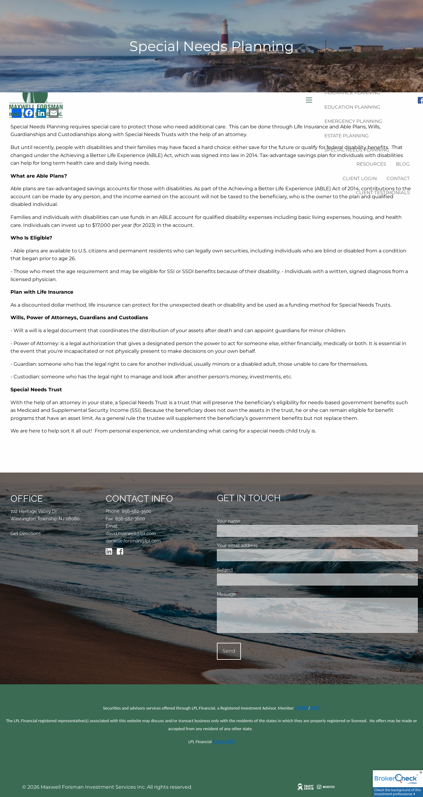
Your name (251, 521)
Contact (398, 178)
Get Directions (25, 533)
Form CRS (224, 741)
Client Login (360, 178)
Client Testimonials (383, 192)
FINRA (301, 707)
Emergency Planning (353, 121)
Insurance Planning (352, 92)
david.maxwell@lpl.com (131, 533)
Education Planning (352, 107)
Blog (403, 164)
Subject (247, 570)
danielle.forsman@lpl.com (133, 541)
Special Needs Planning (356, 150)
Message (249, 594)
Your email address (259, 545)
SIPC (315, 707)
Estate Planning (346, 136)
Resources (371, 164)
